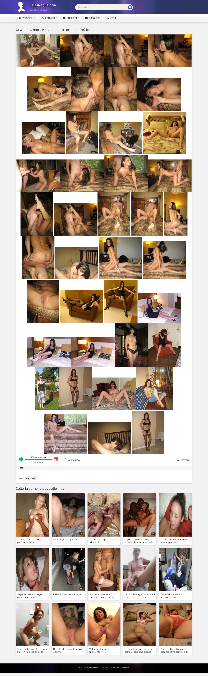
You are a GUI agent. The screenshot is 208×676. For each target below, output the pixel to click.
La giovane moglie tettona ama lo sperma (174, 540)
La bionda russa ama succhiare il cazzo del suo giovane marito (102, 596)
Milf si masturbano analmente (98, 650)
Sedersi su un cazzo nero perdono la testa (30, 540)
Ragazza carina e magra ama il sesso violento (29, 595)
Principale (27, 18)
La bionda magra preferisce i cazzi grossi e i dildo (140, 595)
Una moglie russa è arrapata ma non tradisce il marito (32, 650)
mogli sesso (30, 478)
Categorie (49, 18)
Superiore (71, 18)
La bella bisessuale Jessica (67, 594)
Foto (111, 18)
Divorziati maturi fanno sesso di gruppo (172, 595)
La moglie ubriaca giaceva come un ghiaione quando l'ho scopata (138, 650)
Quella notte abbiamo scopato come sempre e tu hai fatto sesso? (174, 650)
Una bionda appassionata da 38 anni (68, 650)
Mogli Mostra (37, 7)
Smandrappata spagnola (66, 539)
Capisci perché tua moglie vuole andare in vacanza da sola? (139, 541)
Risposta (104, 669)
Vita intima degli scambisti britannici (102, 540)
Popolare (92, 18)
